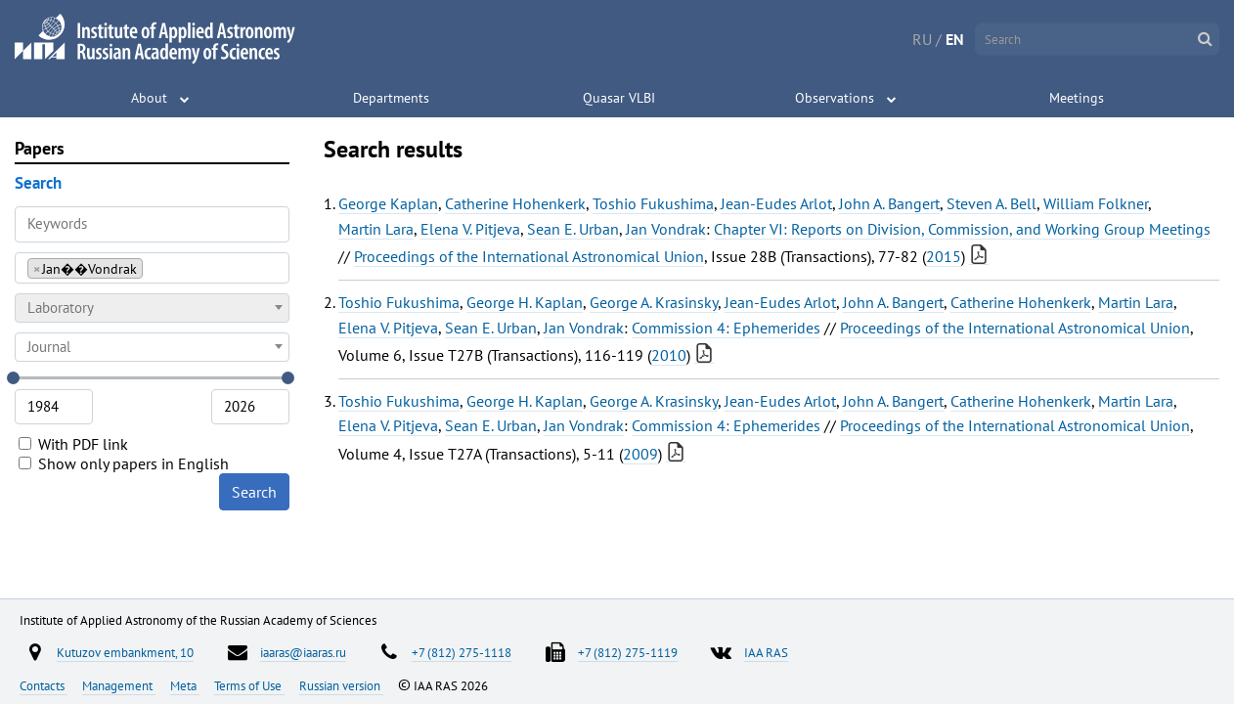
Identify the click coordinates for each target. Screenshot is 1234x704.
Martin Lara (376, 229)
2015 (943, 256)
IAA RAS (766, 652)
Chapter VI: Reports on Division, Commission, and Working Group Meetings (962, 229)
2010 (668, 355)
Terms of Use (249, 685)
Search (254, 492)
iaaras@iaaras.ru (303, 652)
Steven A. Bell (991, 203)
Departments (391, 98)
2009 (640, 453)
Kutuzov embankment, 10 (125, 652)
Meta (184, 685)
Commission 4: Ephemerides (726, 327)
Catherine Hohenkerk (515, 203)
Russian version (341, 685)
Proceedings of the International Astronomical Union (529, 256)
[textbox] (152, 308)
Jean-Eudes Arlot (776, 203)
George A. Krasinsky (654, 302)
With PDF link (73, 444)
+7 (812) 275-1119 (628, 652)
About (149, 98)
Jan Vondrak (666, 229)
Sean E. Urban (573, 229)
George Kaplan (388, 203)
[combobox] (152, 268)
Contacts (43, 685)
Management (118, 685)
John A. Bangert (889, 203)
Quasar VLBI (619, 98)
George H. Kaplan (524, 302)
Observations (834, 98)
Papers (40, 148)
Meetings (1076, 98)
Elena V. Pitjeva (470, 229)
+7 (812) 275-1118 (461, 652)
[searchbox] (153, 267)
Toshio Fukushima (653, 203)
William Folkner (1095, 203)
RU (922, 39)
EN (955, 39)
